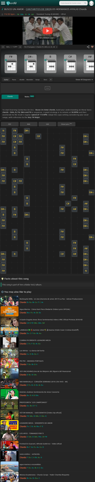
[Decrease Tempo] (3, 46)
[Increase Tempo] (20, 46)
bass (45, 80)
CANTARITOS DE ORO (38, 9)
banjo (38, 80)
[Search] (85, 3)
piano (14, 80)
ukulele (21, 80)
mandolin (29, 80)
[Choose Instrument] (50, 79)
